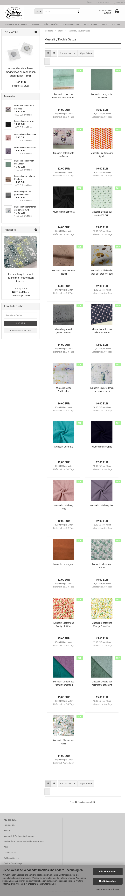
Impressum (9, 825)
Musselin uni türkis (63, 446)
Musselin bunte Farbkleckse (63, 390)
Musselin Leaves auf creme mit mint (102, 213)
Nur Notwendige (107, 881)
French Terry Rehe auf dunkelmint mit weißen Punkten (20, 278)
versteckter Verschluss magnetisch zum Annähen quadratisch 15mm (21, 72)
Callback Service (11, 858)
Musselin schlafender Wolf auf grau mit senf (102, 272)
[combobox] (67, 53)
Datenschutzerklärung (45, 884)
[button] (89, 2)
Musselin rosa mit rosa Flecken (63, 272)
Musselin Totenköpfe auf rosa (63, 155)
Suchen (20, 323)
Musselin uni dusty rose (63, 507)
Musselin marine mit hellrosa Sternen (102, 331)
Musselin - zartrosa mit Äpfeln (101, 155)
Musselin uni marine (102, 446)
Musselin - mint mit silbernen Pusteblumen (63, 96)
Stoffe (35, 24)
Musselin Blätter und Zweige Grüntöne (102, 624)
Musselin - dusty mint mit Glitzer (102, 96)
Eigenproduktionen (16, 24)
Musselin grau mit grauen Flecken (64, 331)
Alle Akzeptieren (107, 871)
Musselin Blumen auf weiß (63, 742)
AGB (6, 847)
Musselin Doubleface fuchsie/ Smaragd (63, 683)
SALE (104, 24)
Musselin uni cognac (63, 564)
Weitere (115, 24)
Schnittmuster (70, 24)
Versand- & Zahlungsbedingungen (19, 836)
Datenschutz (10, 852)
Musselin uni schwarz (64, 211)
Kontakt (7, 830)
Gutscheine (90, 24)
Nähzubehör (51, 24)
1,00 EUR (20, 82)
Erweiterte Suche (20, 331)
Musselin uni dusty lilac (101, 505)
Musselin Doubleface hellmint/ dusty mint (101, 683)
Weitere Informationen (107, 889)
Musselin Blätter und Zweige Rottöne (63, 624)
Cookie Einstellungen (13, 863)
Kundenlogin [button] (103, 2)
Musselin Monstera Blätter (101, 566)
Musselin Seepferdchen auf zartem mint (102, 390)
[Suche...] (38, 11)
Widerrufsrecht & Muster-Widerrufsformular (24, 841)
